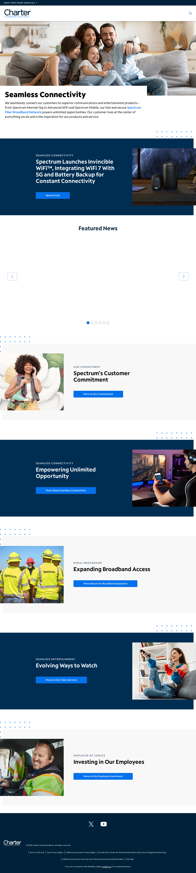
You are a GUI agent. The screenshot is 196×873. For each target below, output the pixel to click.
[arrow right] (184, 276)
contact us (106, 866)
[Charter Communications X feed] (91, 824)
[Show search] (189, 13)
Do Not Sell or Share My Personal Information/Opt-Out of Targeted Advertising (132, 852)
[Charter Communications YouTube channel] (104, 824)
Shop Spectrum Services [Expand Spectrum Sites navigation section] (19, 3)
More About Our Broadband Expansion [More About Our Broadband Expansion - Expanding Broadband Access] (105, 583)
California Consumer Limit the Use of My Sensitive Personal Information (93, 859)
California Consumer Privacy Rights (81, 852)
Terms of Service (37, 852)
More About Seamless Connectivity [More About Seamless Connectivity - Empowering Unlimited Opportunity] (66, 490)
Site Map (130, 859)
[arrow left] (12, 276)
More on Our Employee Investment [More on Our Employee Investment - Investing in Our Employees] (103, 776)
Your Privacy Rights (55, 852)
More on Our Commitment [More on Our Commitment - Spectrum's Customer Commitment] (98, 394)
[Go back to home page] (12, 843)
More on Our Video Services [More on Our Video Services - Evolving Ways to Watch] (61, 679)
